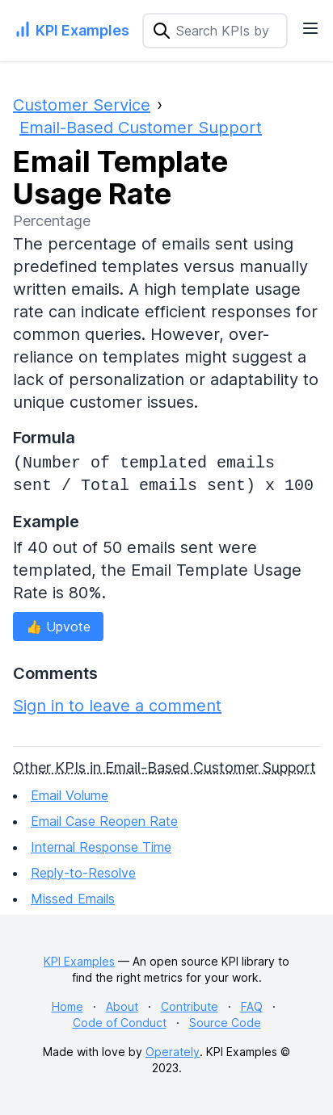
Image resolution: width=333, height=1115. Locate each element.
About (122, 1006)
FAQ (252, 1006)
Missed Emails (73, 899)
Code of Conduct (119, 1022)
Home (67, 1006)
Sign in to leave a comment (117, 705)
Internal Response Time (101, 847)
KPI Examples (79, 961)
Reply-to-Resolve (83, 873)
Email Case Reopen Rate (104, 821)
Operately (172, 1051)
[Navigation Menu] (310, 28)
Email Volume (69, 795)
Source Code (225, 1022)
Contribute (189, 1006)
